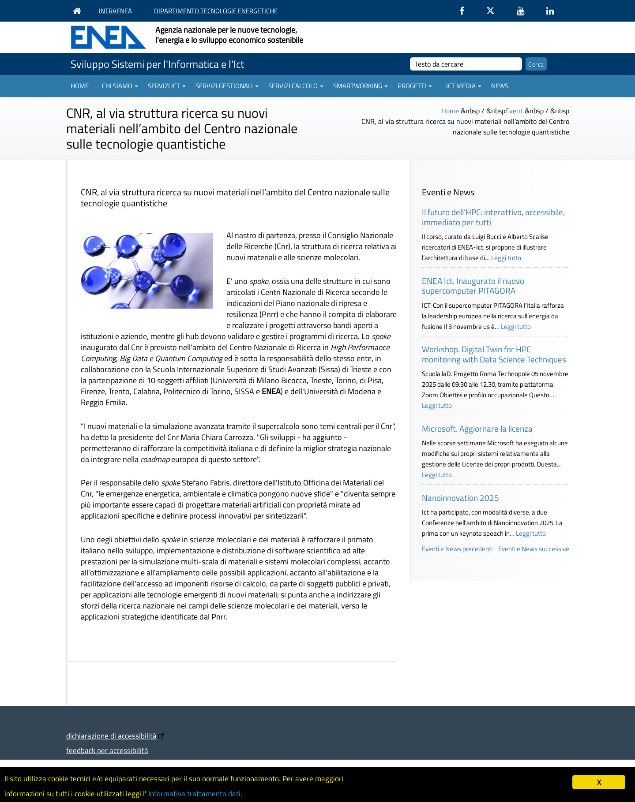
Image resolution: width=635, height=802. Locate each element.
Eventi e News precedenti (457, 549)
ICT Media (463, 86)
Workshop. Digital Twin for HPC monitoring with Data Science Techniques (494, 354)
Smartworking (360, 86)
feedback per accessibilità (107, 750)
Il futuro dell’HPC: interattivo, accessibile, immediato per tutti (493, 216)
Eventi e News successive (533, 549)
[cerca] (466, 64)
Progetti (415, 86)
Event (514, 110)
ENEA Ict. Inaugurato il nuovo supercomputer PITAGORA (473, 285)
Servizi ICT (167, 86)
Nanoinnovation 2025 (460, 497)
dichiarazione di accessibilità (111, 735)
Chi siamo (120, 86)
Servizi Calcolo (295, 86)
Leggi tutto (506, 258)
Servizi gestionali (227, 86)
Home (80, 86)
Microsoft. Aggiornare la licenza (477, 428)
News (499, 86)
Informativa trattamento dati (194, 793)
